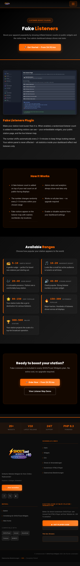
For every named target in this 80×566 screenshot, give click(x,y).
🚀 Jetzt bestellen (12, 488)
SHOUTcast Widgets (53, 554)
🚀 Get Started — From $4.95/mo (40, 47)
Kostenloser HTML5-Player (53, 468)
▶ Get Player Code (60, 525)
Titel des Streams (48, 534)
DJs (45, 458)
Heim (46, 448)
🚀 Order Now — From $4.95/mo (40, 383)
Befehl (5, 511)
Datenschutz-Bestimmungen (54, 473)
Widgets (47, 453)
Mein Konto (7, 521)
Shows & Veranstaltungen (53, 463)
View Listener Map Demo (40, 392)
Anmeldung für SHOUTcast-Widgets (15, 516)
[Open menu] (73, 3)
